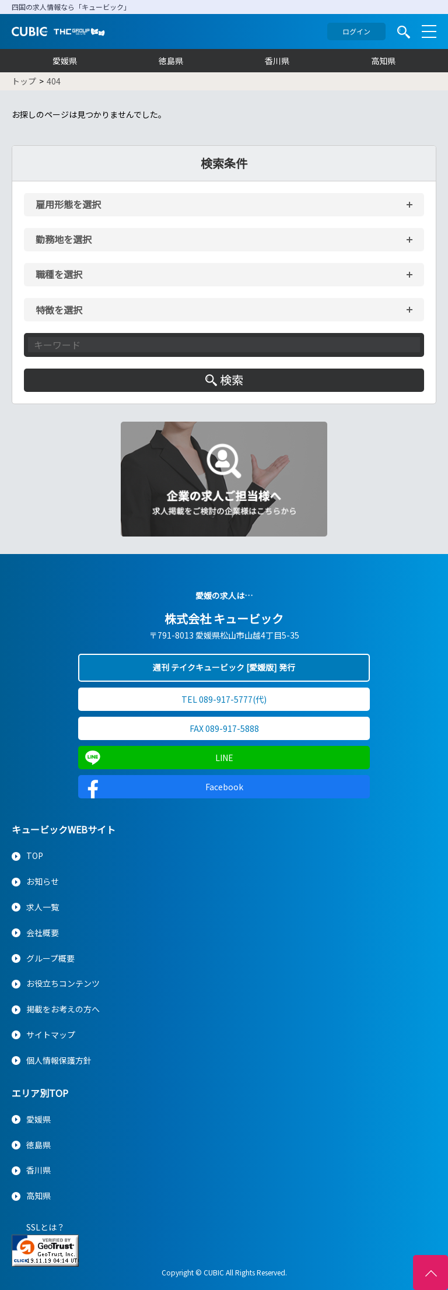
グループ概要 (50, 958)
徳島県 (171, 60)
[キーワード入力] (224, 344)
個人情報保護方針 (59, 1060)
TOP (34, 855)
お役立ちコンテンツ (63, 983)
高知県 (383, 60)
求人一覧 (42, 907)
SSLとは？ (45, 1227)
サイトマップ (50, 1034)
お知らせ (42, 881)
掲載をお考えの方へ (63, 1009)
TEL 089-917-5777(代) (224, 699)
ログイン (356, 31)
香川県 (277, 60)
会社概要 (42, 932)
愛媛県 (64, 60)
